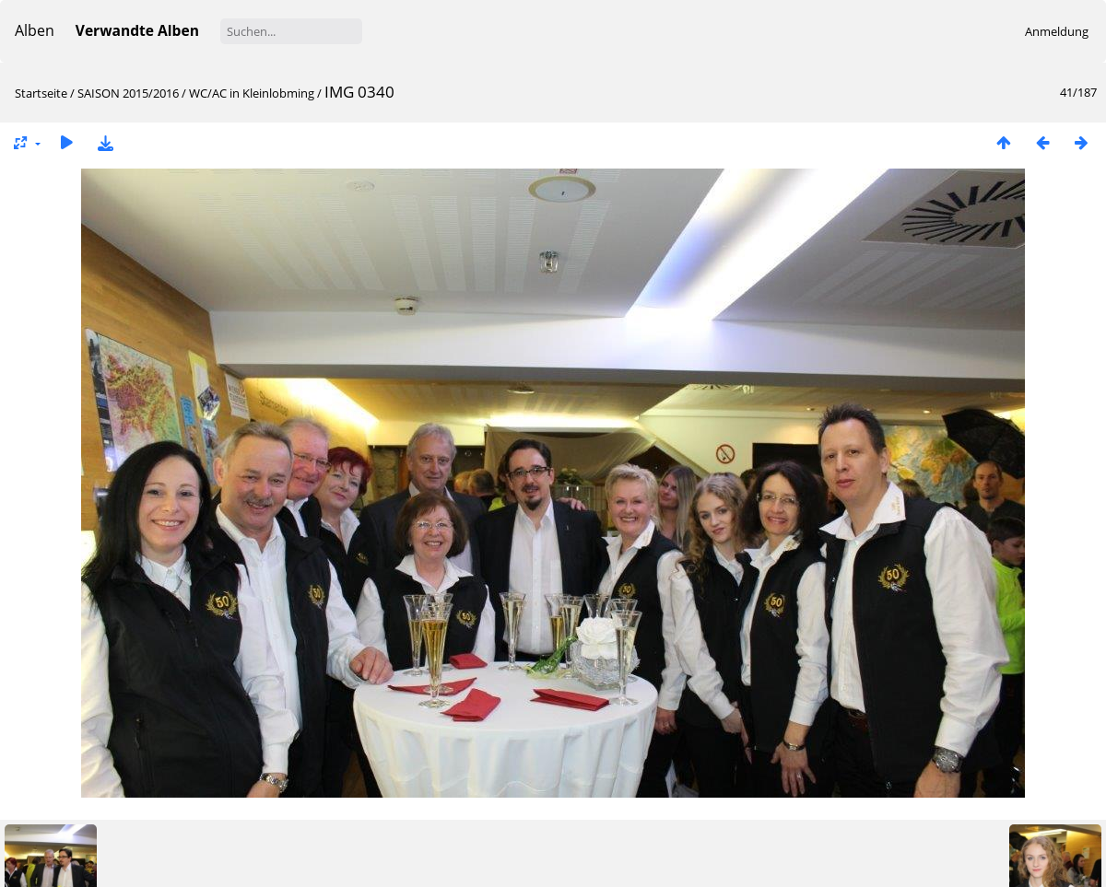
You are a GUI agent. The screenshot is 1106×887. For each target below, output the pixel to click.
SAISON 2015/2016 (128, 93)
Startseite (41, 93)
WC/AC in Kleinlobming (251, 93)
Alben (34, 30)
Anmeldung (1056, 31)
